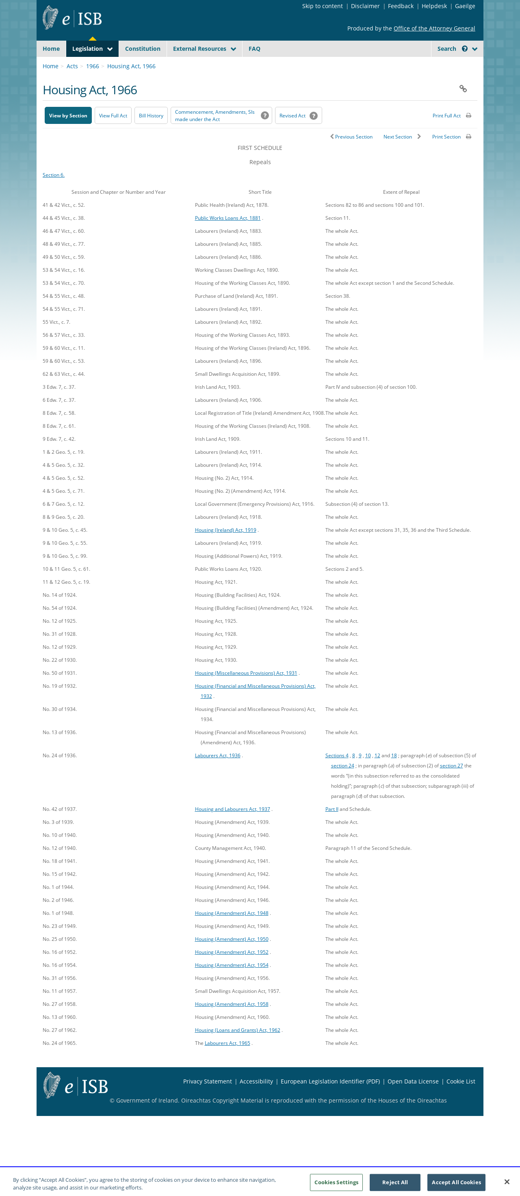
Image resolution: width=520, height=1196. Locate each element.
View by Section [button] (68, 134)
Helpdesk (434, 6)
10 (368, 774)
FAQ (254, 48)
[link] (446, 67)
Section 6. (54, 194)
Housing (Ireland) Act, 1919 (225, 549)
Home (51, 48)
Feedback (401, 6)
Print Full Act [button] (447, 134)
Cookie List (460, 1100)
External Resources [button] (199, 48)
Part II (331, 828)
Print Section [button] (446, 155)
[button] (465, 49)
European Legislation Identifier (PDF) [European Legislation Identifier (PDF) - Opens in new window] (330, 1100)
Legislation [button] (87, 48)
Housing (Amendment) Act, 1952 (232, 971)
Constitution (142, 48)
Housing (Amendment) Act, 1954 (232, 984)
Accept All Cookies (456, 1185)
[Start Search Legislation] (403, 64)
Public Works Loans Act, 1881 (228, 237)
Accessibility (256, 1100)
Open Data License (413, 1100)
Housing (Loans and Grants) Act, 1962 (237, 1049)
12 (377, 774)
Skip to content (322, 6)
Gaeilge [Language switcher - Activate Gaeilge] (465, 6)
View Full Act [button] (113, 134)
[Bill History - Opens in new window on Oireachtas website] (151, 134)
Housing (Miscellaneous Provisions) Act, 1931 (246, 692)
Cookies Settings (336, 1185)
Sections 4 (337, 774)
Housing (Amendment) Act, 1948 (232, 932)
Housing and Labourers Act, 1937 (232, 828)
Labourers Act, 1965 (227, 1062)
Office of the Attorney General (434, 28)
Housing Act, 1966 (131, 85)
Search (453, 48)
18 (394, 774)
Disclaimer (365, 6)
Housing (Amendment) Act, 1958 (232, 1023)
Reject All (395, 1185)
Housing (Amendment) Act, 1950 (232, 958)
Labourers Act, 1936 (217, 774)
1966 (92, 85)
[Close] (507, 1185)
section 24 (342, 784)
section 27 (451, 784)
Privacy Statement (207, 1100)
